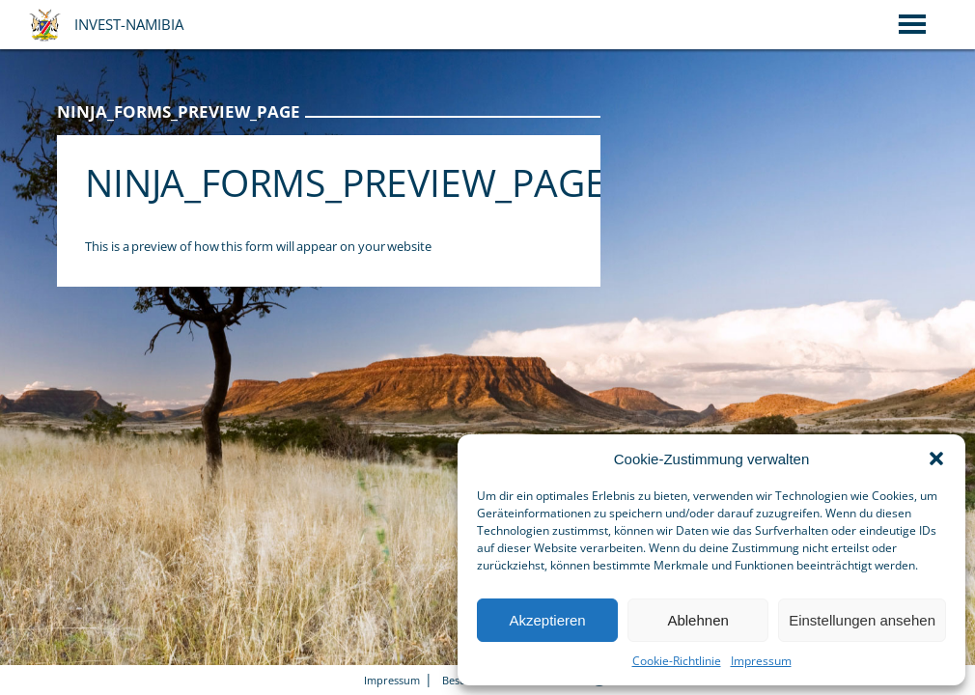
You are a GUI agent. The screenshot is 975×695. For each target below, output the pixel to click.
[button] (936, 458)
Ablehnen (697, 620)
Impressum (761, 661)
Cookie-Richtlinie (676, 661)
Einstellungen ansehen (862, 620)
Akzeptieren (547, 620)
